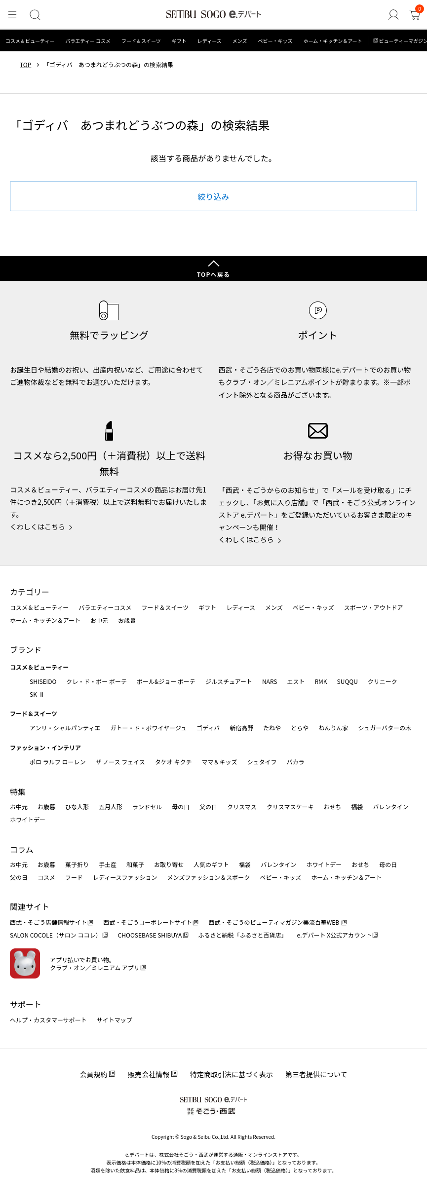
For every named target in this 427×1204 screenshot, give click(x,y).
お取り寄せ (169, 864)
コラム (22, 849)
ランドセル (147, 806)
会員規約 (93, 1074)
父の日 (208, 806)
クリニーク (382, 681)
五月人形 (110, 806)
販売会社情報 (148, 1074)
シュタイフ (262, 761)
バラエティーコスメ (104, 607)
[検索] (33, 15)
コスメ (46, 877)
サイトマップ (114, 1020)
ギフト (179, 40)
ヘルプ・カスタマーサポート (48, 1020)
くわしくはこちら (37, 526)
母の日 (181, 806)
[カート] (415, 15)
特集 (18, 791)
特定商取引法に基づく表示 (231, 1074)
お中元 (99, 620)
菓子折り (77, 864)
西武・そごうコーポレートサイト (147, 922)
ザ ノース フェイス (120, 761)
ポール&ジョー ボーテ (166, 681)
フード (74, 877)
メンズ (240, 40)
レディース (209, 40)
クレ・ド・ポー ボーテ (96, 681)
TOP (25, 64)
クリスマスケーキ (290, 806)
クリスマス (242, 806)
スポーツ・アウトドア (373, 607)
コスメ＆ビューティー (29, 40)
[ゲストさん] (395, 15)
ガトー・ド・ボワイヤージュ (148, 727)
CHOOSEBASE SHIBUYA (150, 935)
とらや (300, 727)
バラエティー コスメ (88, 40)
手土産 (107, 864)
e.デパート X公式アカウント (334, 935)
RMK (320, 681)
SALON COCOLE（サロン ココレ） (55, 935)
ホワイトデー (27, 819)
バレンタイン (390, 806)
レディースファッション (125, 877)
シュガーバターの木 (384, 727)
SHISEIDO (43, 681)
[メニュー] (11, 15)
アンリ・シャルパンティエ (65, 727)
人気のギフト (211, 864)
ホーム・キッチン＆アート (332, 40)
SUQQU (347, 681)
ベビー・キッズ (275, 40)
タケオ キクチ (173, 761)
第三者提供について (316, 1074)
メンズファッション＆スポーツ (208, 877)
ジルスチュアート (228, 681)
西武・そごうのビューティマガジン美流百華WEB (274, 922)
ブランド (25, 649)
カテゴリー (29, 592)
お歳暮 (127, 620)
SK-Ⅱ (37, 694)
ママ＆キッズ (219, 761)
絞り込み (213, 196)
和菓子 (135, 864)
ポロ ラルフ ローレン (57, 761)
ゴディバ (208, 727)
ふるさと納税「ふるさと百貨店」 (242, 935)
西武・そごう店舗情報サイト (48, 922)
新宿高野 (241, 727)
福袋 (357, 806)
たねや (272, 727)
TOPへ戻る (214, 274)
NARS (269, 681)
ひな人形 (77, 806)
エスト (296, 681)
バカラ (296, 761)
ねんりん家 (333, 727)
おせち (332, 806)
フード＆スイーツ (141, 40)
